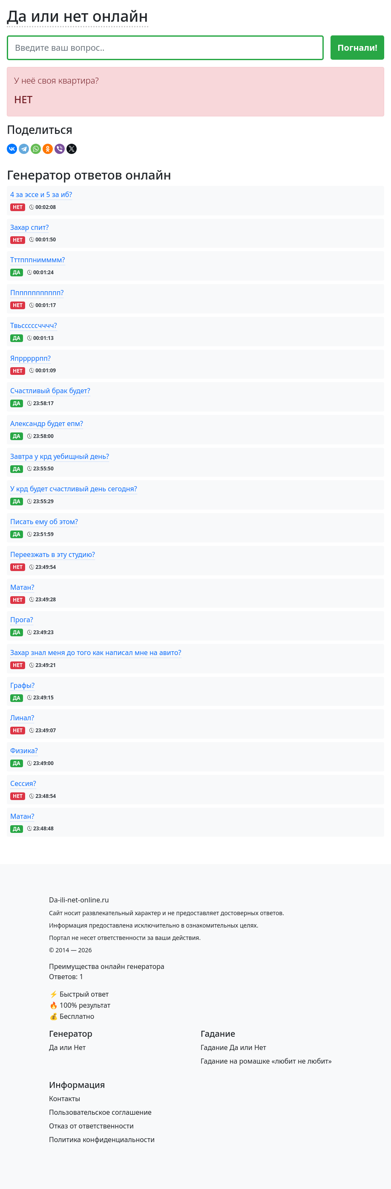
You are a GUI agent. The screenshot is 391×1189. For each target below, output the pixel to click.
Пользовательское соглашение (100, 1112)
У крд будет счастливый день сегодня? (73, 488)
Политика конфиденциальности (102, 1139)
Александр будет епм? (46, 423)
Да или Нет (67, 1047)
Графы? (22, 685)
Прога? (21, 619)
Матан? (22, 587)
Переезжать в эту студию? (52, 554)
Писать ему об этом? (44, 521)
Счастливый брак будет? (50, 390)
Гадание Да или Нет (233, 1047)
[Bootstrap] (79, 900)
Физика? (24, 750)
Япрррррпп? (30, 358)
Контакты (64, 1098)
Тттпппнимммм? (37, 259)
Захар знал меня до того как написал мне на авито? (95, 652)
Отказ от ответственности (91, 1126)
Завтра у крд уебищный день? (59, 456)
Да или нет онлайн (77, 16)
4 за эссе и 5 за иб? (41, 194)
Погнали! (357, 47)
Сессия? (23, 783)
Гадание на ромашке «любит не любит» (266, 1061)
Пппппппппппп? (36, 292)
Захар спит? (29, 227)
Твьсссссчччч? (33, 325)
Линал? (22, 717)
